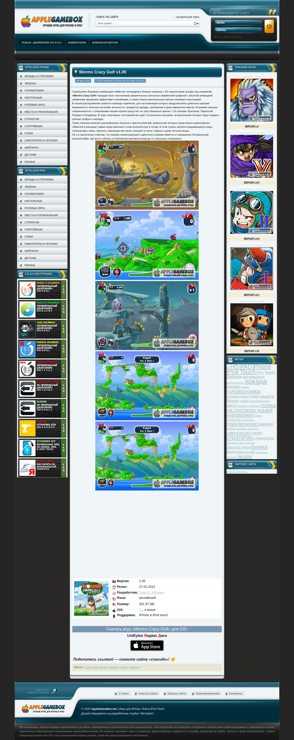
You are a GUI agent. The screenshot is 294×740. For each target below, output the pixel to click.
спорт (123, 667)
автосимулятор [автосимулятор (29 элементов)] (235, 382)
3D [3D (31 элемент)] (228, 367)
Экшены (30, 83)
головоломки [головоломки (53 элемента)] (237, 396)
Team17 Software (151, 592)
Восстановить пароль (229, 36)
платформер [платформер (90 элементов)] (240, 415)
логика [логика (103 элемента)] (268, 405)
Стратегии (32, 119)
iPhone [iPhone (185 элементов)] (261, 366)
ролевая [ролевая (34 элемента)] (241, 428)
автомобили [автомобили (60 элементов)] (253, 377)
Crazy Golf (91, 667)
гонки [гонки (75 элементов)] (254, 396)
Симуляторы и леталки (41, 140)
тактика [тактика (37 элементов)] (231, 442)
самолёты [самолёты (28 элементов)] (253, 428)
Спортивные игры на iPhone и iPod (120, 80)
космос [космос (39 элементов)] (243, 406)
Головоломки (34, 90)
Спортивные (33, 126)
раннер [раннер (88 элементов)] (265, 424)
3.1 (141, 610)
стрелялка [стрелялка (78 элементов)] (263, 438)
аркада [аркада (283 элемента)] (256, 381)
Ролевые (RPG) (35, 104)
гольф (113, 667)
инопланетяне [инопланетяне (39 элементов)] (260, 401)
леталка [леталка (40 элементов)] (254, 406)
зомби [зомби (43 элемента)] (244, 401)
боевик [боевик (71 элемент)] (233, 386)
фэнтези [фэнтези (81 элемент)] (234, 451)
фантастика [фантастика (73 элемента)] (237, 447)
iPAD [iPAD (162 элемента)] (245, 367)
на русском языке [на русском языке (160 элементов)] (249, 410)
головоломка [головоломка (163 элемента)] (243, 391)
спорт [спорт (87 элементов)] (257, 432)
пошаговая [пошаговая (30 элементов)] (248, 419)
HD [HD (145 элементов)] (234, 367)
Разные (30, 161)
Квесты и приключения (41, 111)
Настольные (33, 97)
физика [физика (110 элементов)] (258, 447)
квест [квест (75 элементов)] (231, 405)
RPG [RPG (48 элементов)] (260, 372)
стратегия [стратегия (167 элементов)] (239, 437)
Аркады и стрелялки (39, 76)
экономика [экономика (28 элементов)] (262, 452)
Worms (103, 667)
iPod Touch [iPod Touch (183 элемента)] (241, 372)
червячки (134, 667)
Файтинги (31, 147)
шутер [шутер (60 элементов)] (249, 452)
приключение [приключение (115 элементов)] (241, 424)
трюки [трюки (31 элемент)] (241, 442)
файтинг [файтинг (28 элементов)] (250, 442)
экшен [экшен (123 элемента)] (244, 456)
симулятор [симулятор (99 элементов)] (238, 432)
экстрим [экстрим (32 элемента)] (231, 457)
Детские (30, 154)
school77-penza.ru (236, 471)
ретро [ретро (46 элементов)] (230, 428)
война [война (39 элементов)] (245, 387)
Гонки (29, 133)
